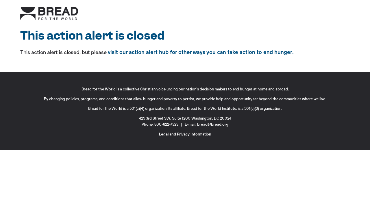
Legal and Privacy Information (185, 134)
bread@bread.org (212, 124)
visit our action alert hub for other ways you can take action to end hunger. (201, 52)
